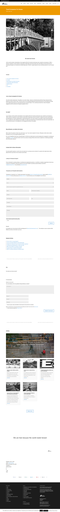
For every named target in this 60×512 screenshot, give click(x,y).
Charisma (25, 495)
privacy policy (36, 306)
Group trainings (9, 489)
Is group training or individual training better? (14, 247)
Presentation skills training (27, 489)
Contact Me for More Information (12, 82)
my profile (11, 137)
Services (24, 3)
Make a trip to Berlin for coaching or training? (14, 246)
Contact (47, 3)
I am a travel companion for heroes (13, 78)
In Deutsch (57, 0)
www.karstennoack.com (46, 505)
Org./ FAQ (31, 3)
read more (8, 377)
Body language (26, 494)
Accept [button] (41, 510)
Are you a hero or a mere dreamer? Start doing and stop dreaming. (13, 393)
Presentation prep (26, 488)
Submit (51, 223)
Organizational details (10, 494)
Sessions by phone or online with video (12, 496)
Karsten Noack (39, 3)
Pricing (28, 3)
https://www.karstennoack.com (32, 228)
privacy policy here (23, 164)
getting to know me (23, 175)
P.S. (7, 85)
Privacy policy (9, 501)
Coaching (8, 491)
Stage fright (25, 490)
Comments (8, 86)
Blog (7, 497)
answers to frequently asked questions (36, 174)
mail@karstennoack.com (10, 164)
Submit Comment (49, 310)
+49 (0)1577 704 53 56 (45, 502)
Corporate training (9, 490)
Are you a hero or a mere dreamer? (12, 241)
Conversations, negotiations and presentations (48, 0)
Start (21, 3)
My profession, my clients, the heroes (13, 81)
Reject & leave (45, 510)
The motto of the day (26, 504)
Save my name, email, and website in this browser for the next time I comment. (20, 304)
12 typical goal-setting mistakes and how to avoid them (47, 371)
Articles (43, 3)
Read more (30, 411)
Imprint (50, 3)
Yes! (7, 220)
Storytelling (25, 491)
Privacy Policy (54, 3)
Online (35, 3)
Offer (7, 488)
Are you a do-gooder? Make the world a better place (15, 242)
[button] (15, 477)
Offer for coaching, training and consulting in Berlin (15, 249)
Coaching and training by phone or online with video (15, 245)
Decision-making (26, 496)
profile (49, 174)
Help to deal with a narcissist (28, 497)
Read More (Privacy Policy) (52, 510)
